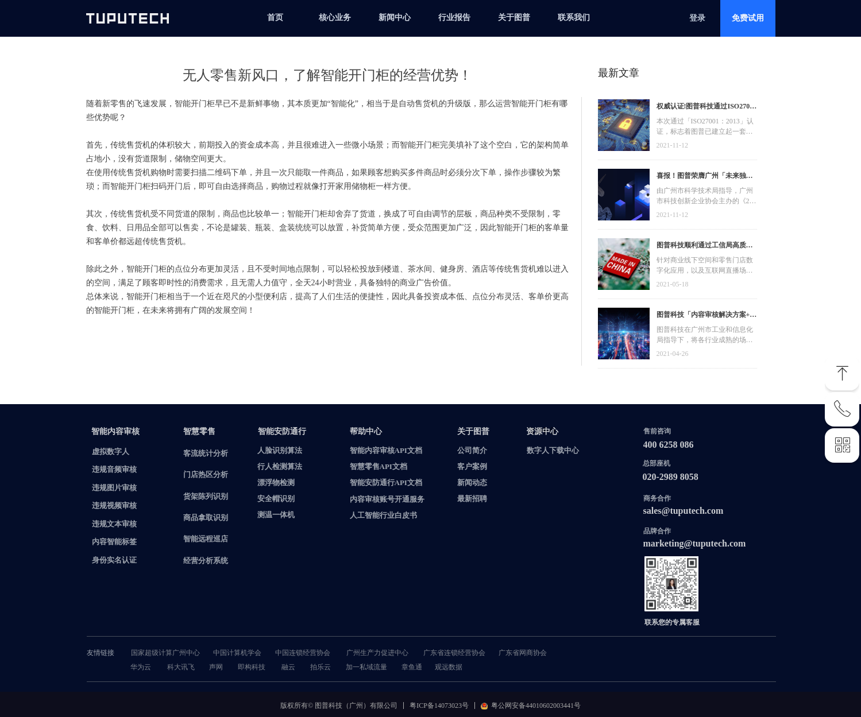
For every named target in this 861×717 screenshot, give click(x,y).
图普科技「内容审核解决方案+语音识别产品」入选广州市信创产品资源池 (707, 316)
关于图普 (514, 17)
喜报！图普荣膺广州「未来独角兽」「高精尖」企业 (705, 177)
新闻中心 (395, 17)
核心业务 (335, 17)
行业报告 (454, 17)
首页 (275, 17)
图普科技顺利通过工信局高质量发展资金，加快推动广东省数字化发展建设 (705, 246)
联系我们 (574, 17)
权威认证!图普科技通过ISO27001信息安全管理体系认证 (707, 107)
